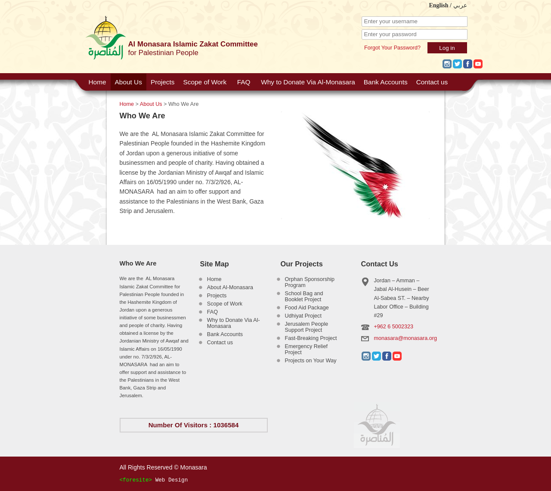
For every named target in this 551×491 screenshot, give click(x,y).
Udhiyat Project (303, 316)
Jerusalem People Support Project (306, 327)
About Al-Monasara (230, 287)
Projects (163, 82)
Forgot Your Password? (392, 48)
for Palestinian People (163, 53)
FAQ (244, 82)
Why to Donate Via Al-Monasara (308, 82)
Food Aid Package (307, 308)
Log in (447, 48)
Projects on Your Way (311, 361)
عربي (460, 5)
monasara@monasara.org (405, 338)
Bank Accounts (386, 82)
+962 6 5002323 (393, 327)
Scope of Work (204, 82)
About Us (128, 82)
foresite (136, 480)
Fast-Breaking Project (311, 338)
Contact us (432, 82)
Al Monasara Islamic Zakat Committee (193, 44)
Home (97, 82)
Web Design (171, 480)
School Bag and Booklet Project (304, 296)
